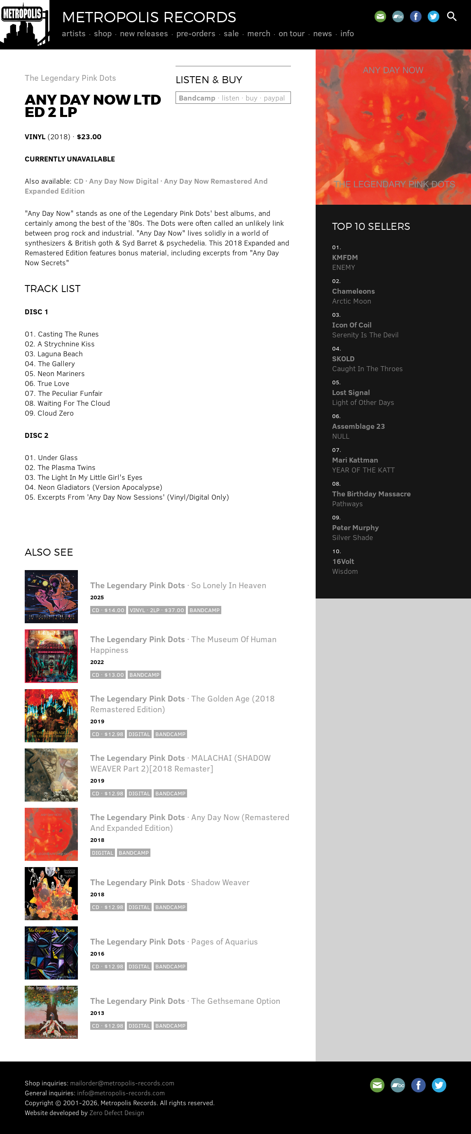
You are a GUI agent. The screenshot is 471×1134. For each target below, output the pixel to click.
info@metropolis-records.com (121, 1092)
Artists (74, 33)
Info (347, 33)
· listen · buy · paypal (232, 98)
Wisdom (345, 566)
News (322, 33)
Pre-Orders (196, 33)
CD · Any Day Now (104, 181)
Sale (231, 33)
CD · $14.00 (108, 610)
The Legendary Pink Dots (70, 77)
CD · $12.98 (107, 734)
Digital (139, 734)
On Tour (292, 33)
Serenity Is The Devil (365, 329)
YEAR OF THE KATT (363, 465)
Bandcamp (205, 610)
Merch (258, 33)
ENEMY (345, 262)
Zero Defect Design (116, 1112)
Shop (103, 33)
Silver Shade (355, 532)
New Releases (144, 33)
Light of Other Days (363, 397)
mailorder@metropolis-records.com (122, 1082)
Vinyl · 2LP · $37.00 (157, 610)
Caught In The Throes (367, 363)
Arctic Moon (353, 296)
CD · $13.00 (108, 674)
